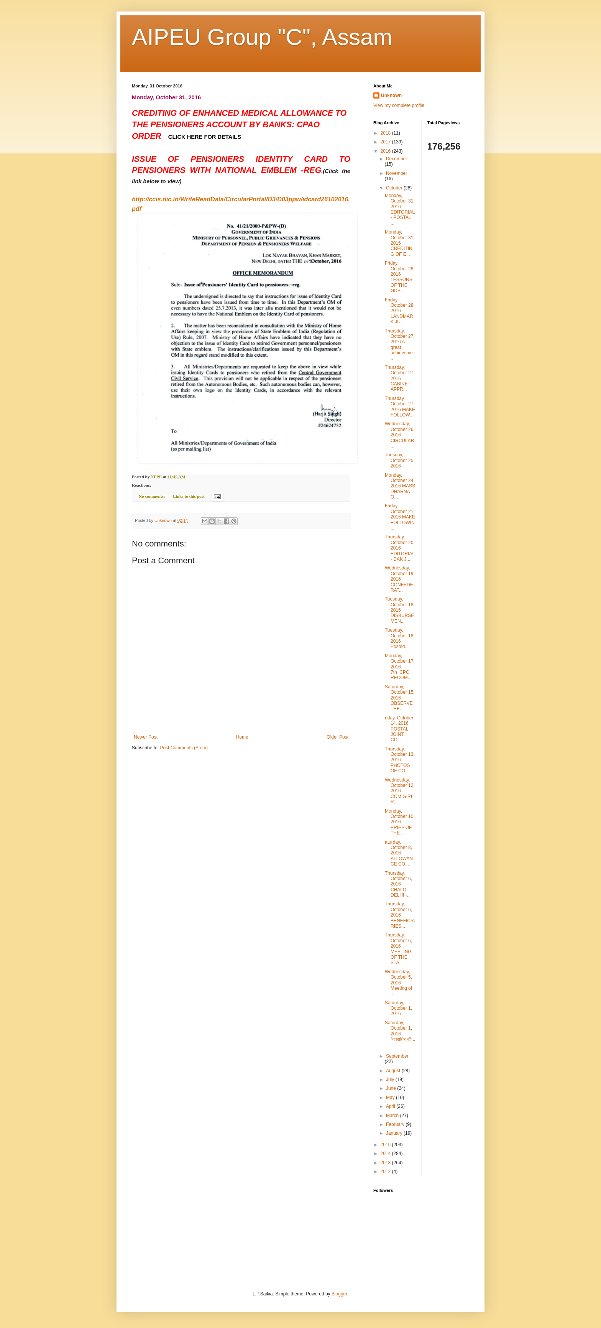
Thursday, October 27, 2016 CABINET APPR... (400, 378)
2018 (386, 133)
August (394, 1070)
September (397, 1056)
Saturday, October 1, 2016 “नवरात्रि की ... (400, 1034)
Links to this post (188, 496)
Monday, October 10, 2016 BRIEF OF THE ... (400, 822)
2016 (386, 151)
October (395, 188)
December (396, 158)
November (396, 173)
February (396, 1124)
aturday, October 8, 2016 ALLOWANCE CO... (399, 853)
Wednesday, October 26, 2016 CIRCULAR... (400, 435)
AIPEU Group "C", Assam (262, 37)
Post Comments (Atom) (184, 747)
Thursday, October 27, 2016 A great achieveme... (400, 344)
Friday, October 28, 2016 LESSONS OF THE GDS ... (400, 276)
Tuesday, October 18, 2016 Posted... (400, 638)
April (391, 1106)
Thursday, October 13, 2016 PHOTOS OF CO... (400, 760)
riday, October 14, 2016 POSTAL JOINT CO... (399, 729)
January (395, 1133)
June (391, 1088)
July (391, 1079)
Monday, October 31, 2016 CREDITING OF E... (400, 243)
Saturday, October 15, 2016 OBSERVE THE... (400, 698)
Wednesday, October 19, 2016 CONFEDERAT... (400, 579)
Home (242, 737)
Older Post (337, 737)
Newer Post (146, 737)
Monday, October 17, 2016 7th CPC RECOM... (400, 667)
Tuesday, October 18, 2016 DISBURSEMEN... (400, 610)
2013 (386, 1162)
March (393, 1115)
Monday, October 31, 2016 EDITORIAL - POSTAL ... (400, 209)
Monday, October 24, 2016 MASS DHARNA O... (400, 486)
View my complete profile (398, 105)
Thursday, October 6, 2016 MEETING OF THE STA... (398, 948)
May (391, 1097)
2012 (386, 1171)
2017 (386, 142)
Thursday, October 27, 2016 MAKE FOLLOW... (400, 407)
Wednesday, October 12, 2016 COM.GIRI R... (400, 791)
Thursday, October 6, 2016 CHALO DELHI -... (398, 884)
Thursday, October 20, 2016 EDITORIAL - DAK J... (400, 548)
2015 (386, 1144)
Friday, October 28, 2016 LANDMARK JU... (400, 311)
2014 (386, 1153)
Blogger (339, 1294)
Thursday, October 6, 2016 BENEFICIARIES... (400, 915)
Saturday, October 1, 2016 (398, 1008)
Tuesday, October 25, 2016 (400, 460)
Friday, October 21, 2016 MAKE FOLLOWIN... (400, 517)
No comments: (152, 496)
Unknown (391, 95)
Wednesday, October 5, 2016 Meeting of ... (398, 983)
